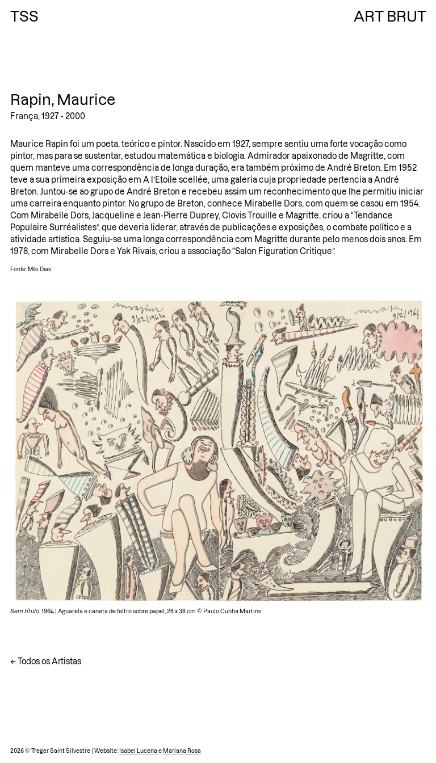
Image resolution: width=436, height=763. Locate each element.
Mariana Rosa (182, 751)
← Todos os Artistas (45, 661)
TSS (24, 16)
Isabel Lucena (138, 751)
